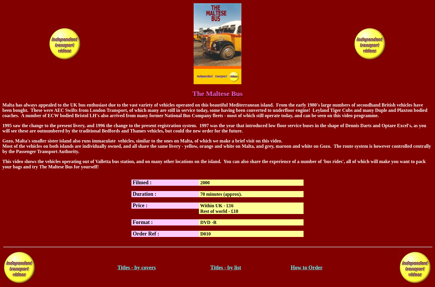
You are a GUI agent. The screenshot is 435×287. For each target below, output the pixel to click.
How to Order (306, 268)
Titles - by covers (136, 268)
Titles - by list (225, 268)
